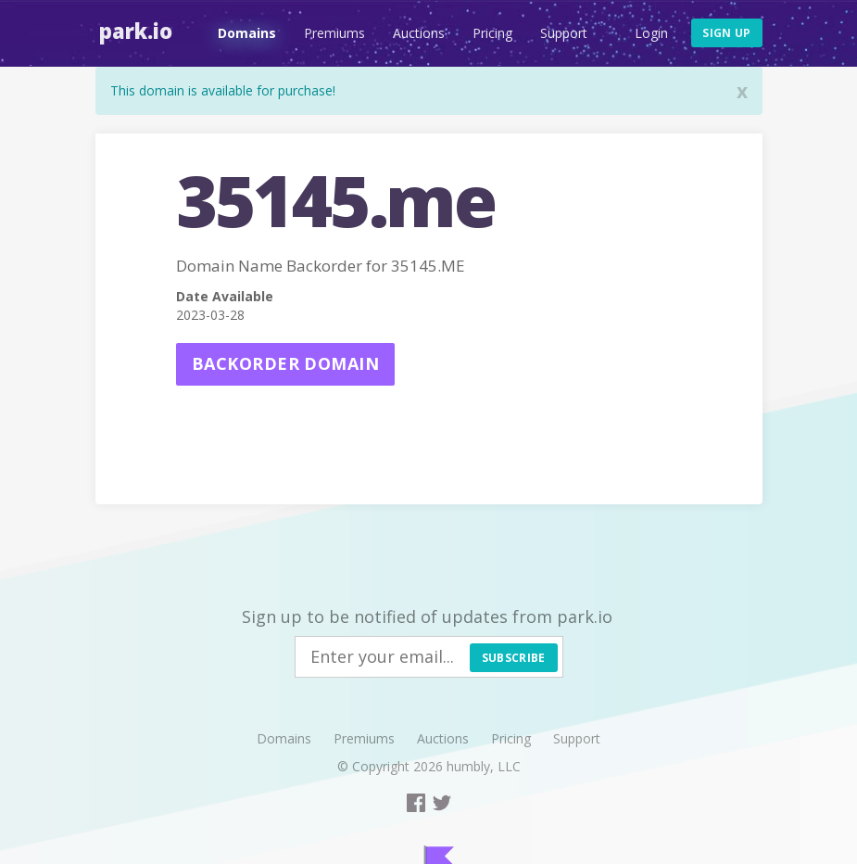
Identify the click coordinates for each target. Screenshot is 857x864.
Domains (243, 33)
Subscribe (514, 658)
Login (651, 33)
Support (560, 33)
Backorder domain (285, 363)
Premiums (330, 33)
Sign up (726, 33)
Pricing (489, 33)
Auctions (415, 33)
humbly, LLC (484, 766)
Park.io (132, 30)
